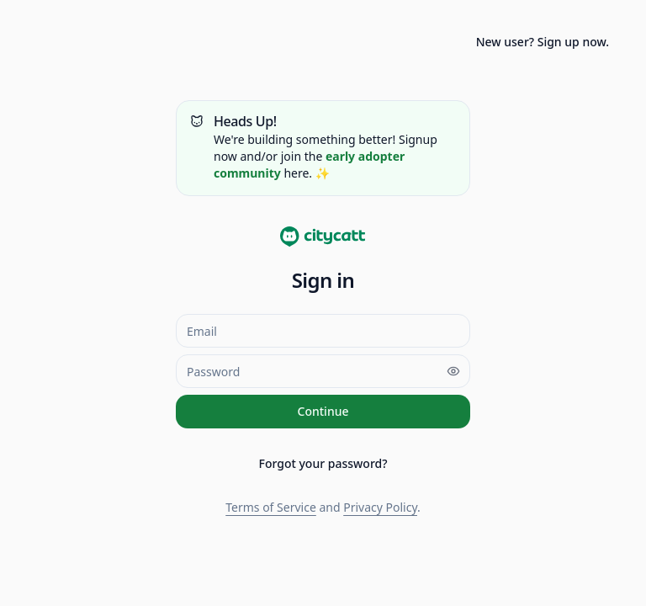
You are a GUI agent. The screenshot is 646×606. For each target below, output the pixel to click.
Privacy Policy (380, 507)
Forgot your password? (323, 463)
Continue (323, 411)
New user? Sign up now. (542, 42)
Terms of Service (270, 507)
